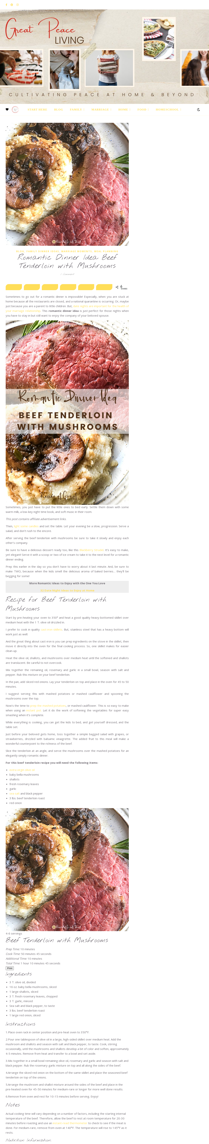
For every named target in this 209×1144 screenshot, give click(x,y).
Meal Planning (106, 251)
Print (9, 968)
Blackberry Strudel (91, 550)
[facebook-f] (7, 4)
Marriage (100, 109)
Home (123, 109)
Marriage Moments (76, 251)
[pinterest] (12, 4)
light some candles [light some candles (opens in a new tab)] (26, 526)
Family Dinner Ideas (42, 251)
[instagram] (17, 4)
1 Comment (67, 274)
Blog (58, 109)
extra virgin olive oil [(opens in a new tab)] (22, 770)
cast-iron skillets (51, 629)
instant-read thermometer (70, 1123)
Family (76, 109)
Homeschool (167, 109)
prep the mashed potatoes (48, 705)
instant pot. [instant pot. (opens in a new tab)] (34, 710)
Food (142, 109)
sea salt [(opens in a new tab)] (14, 793)
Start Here (37, 109)
